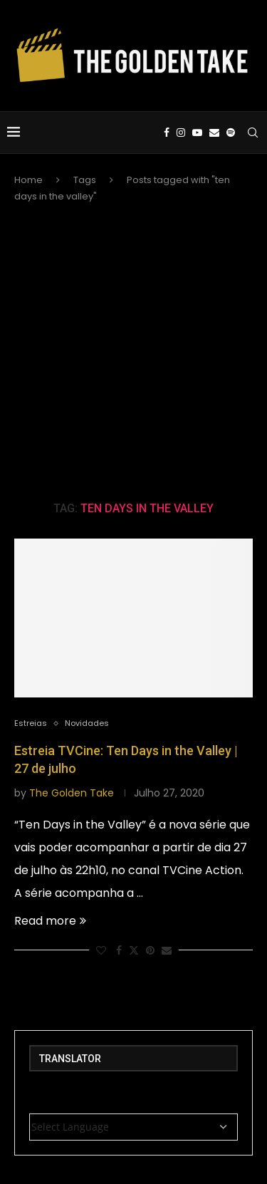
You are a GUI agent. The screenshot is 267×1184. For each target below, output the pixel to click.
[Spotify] (230, 132)
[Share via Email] (167, 950)
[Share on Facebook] (119, 950)
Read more (50, 921)
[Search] (253, 132)
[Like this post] (101, 950)
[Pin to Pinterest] (150, 950)
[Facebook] (166, 132)
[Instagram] (181, 132)
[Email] (214, 132)
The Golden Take (71, 793)
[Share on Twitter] (134, 950)
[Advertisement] (133, 351)
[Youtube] (197, 132)
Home (28, 180)
